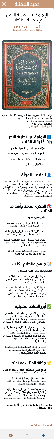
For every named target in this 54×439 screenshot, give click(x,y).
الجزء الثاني (33, 126)
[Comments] (10, 435)
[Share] (26, 435)
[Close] (4, 4)
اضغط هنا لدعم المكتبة (41, 425)
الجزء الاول (46, 126)
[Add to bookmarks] (43, 435)
